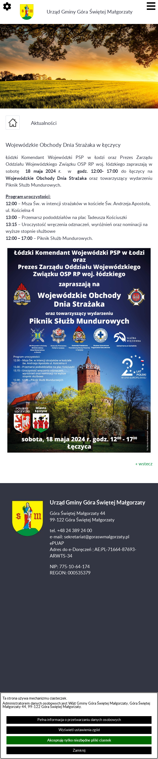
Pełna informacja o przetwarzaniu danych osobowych (79, 720)
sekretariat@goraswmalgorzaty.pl (96, 537)
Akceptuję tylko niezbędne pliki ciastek (79, 740)
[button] (7, 7)
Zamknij (79, 751)
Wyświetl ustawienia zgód (79, 730)
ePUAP (57, 543)
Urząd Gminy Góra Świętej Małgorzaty (89, 12)
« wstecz (144, 464)
